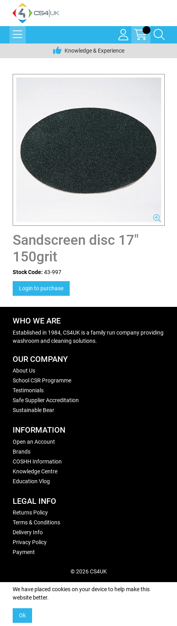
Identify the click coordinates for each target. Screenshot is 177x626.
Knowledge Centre (35, 471)
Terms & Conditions (36, 522)
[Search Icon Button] (159, 34)
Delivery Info (28, 532)
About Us (24, 370)
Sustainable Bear (33, 410)
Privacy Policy (30, 542)
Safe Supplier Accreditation (46, 400)
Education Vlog (31, 481)
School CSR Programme (42, 380)
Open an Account (34, 442)
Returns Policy (30, 512)
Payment (24, 552)
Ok (22, 615)
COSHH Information (37, 461)
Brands (21, 451)
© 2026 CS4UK (88, 571)
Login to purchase (41, 288)
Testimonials (28, 390)
